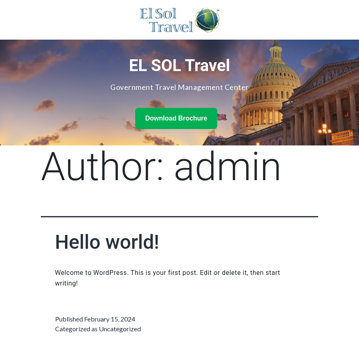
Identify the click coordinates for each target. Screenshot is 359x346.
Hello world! (107, 242)
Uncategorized (120, 329)
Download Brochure (176, 118)
